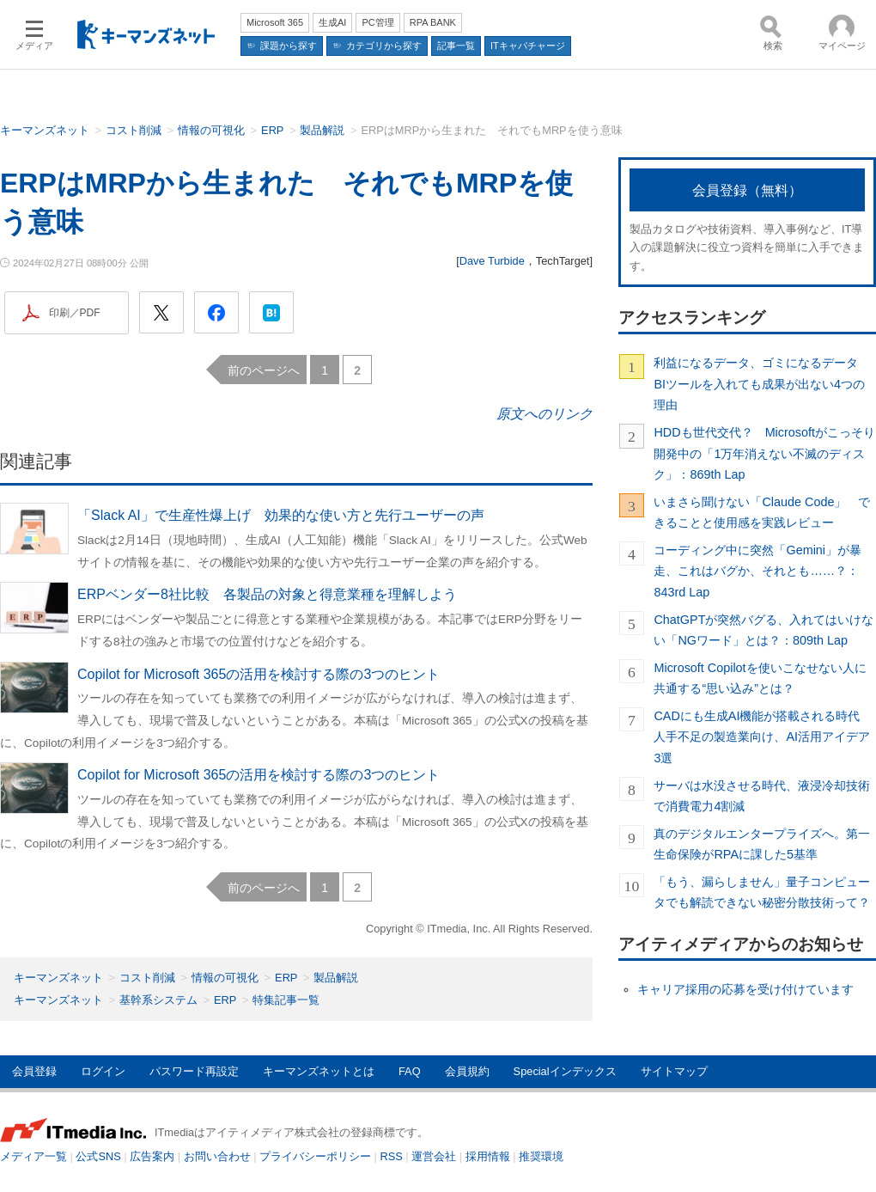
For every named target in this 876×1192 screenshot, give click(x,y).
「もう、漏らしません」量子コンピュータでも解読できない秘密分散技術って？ (762, 892)
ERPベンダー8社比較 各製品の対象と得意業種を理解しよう (267, 594)
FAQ (409, 1071)
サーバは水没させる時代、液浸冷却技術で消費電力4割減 (762, 796)
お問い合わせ (217, 1156)
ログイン (103, 1071)
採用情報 (487, 1156)
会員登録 (34, 1071)
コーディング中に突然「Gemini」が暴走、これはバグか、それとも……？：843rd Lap (757, 571)
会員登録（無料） (747, 190)
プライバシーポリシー (315, 1156)
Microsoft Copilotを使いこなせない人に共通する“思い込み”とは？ (760, 678)
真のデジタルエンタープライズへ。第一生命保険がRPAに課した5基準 (762, 844)
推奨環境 (541, 1156)
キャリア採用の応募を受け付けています (745, 989)
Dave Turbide (492, 260)
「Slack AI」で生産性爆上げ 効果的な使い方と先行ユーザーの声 (280, 515)
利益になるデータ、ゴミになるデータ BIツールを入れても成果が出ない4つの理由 (762, 384)
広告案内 (152, 1156)
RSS (391, 1156)
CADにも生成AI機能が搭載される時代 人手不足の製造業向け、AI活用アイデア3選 (763, 737)
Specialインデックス (565, 1071)
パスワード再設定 (194, 1071)
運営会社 (433, 1156)
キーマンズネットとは (318, 1071)
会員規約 (467, 1071)
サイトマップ (674, 1071)
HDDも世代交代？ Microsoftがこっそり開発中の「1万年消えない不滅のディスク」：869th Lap (764, 453)
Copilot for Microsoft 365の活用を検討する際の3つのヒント (258, 674)
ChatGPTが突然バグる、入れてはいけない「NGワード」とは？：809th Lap (763, 630)
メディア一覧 (33, 1156)
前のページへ (264, 370)
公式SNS (98, 1156)
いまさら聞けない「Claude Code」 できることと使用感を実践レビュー (762, 512)
